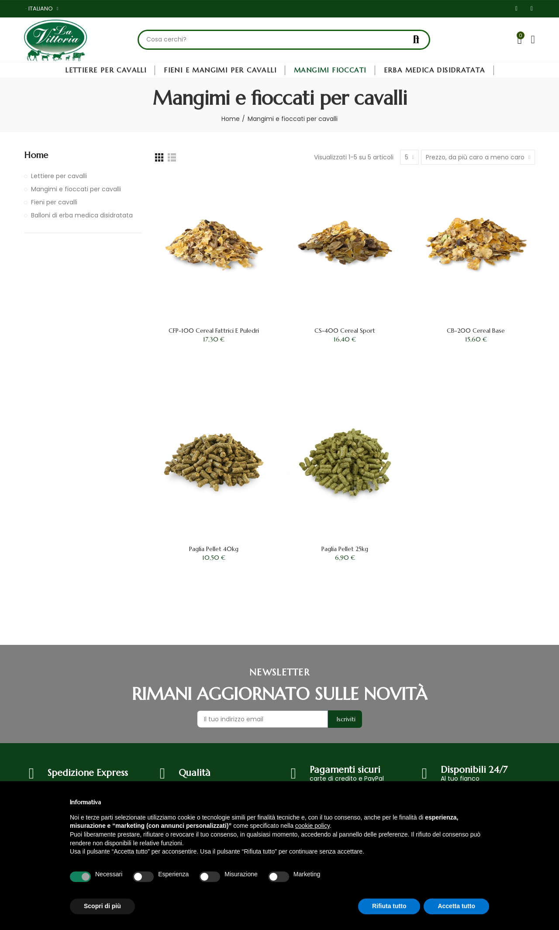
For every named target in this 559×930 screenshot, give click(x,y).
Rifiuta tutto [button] (389, 905)
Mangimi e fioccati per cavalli (76, 189)
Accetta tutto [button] (456, 905)
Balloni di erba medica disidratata (82, 215)
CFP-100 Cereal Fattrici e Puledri (214, 330)
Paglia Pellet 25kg (344, 549)
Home (36, 155)
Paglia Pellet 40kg (213, 549)
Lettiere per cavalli (59, 176)
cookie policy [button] (312, 825)
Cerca (416, 40)
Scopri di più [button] (102, 905)
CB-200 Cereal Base (476, 330)
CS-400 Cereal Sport (344, 330)
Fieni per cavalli (54, 202)
